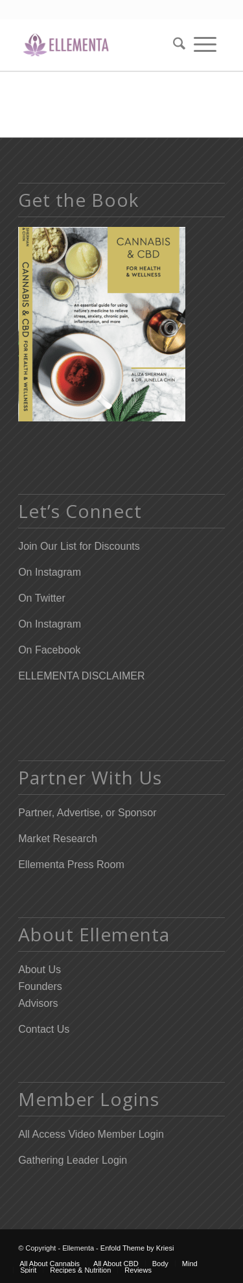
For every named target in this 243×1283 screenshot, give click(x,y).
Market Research (57, 838)
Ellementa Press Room (71, 864)
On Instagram (49, 572)
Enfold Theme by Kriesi (137, 1248)
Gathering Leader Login (72, 1160)
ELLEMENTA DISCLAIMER (81, 675)
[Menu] (205, 45)
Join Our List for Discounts (79, 546)
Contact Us (43, 1029)
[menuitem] (175, 45)
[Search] (175, 45)
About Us (39, 969)
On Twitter (41, 598)
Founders (40, 986)
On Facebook (49, 649)
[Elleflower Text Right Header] (100, 45)
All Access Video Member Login (91, 1134)
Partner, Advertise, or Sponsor (87, 812)
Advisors (38, 1003)
